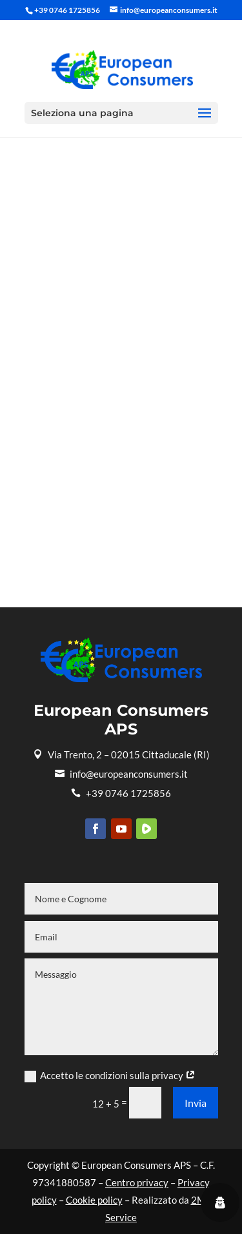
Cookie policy (94, 1200)
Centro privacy (136, 1182)
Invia (196, 1103)
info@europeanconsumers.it (121, 774)
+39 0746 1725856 (121, 793)
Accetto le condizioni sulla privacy (110, 1075)
